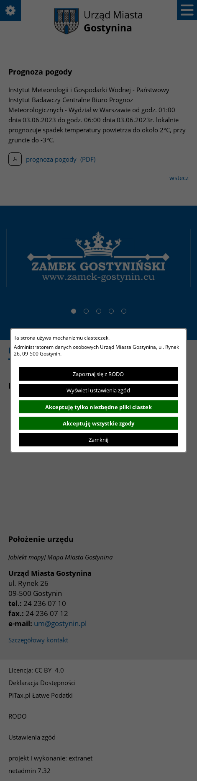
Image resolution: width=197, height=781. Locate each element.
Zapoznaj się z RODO (98, 374)
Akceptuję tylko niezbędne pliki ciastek (98, 407)
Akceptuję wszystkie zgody (98, 423)
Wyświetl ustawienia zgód (98, 390)
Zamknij (98, 439)
